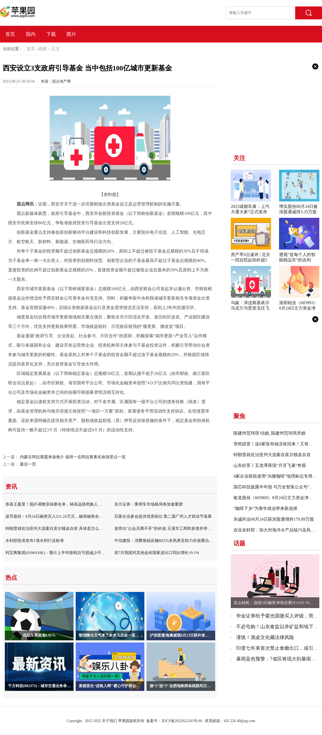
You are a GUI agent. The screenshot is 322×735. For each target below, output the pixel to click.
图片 (71, 34)
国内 (30, 34)
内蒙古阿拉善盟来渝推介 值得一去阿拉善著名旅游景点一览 (73, 457)
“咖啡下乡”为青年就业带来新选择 (265, 508)
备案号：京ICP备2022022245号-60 (174, 721)
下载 (51, 34)
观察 (42, 49)
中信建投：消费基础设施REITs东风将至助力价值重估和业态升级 (171, 540)
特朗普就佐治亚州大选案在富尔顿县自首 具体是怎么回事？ (58, 528)
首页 (10, 34)
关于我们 (109, 721)
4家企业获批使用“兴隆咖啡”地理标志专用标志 (277, 476)
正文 (55, 49)
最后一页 (28, 464)
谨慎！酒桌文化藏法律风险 (265, 637)
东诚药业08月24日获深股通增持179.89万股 (273, 519)
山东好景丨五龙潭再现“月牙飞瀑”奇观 (269, 465)
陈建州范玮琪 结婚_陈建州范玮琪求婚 (269, 433)
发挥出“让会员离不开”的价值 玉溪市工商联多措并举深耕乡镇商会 (173, 528)
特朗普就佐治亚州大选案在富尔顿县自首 (272, 454)
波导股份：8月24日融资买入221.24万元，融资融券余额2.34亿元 (61, 516)
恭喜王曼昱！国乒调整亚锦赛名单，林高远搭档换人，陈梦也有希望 (65, 504)
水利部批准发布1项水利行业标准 (34, 540)
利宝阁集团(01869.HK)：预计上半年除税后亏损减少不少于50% (61, 553)
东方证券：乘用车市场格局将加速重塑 (148, 504)
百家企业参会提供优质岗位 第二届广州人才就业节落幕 (163, 516)
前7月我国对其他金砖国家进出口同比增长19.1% (156, 553)
